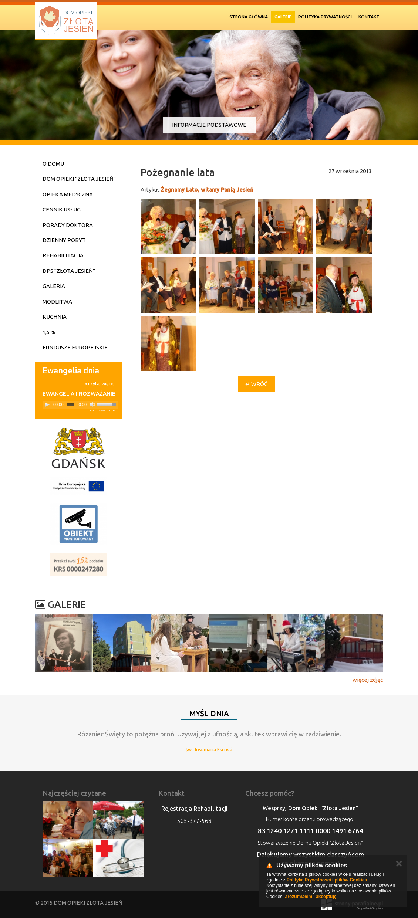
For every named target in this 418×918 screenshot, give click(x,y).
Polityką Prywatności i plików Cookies (327, 880)
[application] (80, 405)
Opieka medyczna (68, 194)
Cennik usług (62, 209)
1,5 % (49, 332)
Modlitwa (57, 301)
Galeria (54, 286)
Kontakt (369, 16)
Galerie (282, 16)
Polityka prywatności (325, 16)
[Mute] (92, 404)
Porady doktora (68, 225)
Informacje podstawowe (209, 125)
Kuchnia (55, 317)
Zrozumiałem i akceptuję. (311, 896)
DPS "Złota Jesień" (69, 271)
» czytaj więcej (100, 383)
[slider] (70, 404)
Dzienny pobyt (64, 240)
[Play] (47, 404)
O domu (53, 163)
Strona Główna (248, 16)
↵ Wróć (256, 384)
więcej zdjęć (368, 680)
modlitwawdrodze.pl (104, 410)
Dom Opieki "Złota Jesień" (79, 179)
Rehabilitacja (63, 255)
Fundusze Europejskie (75, 347)
